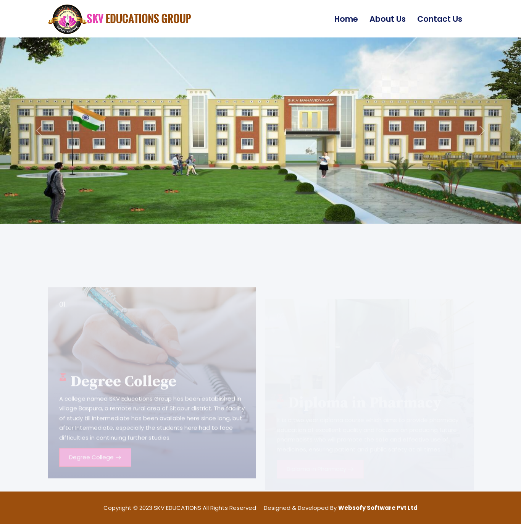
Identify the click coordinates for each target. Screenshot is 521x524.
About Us (387, 19)
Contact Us (439, 19)
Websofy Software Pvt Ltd (378, 508)
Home (346, 19)
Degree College (95, 470)
